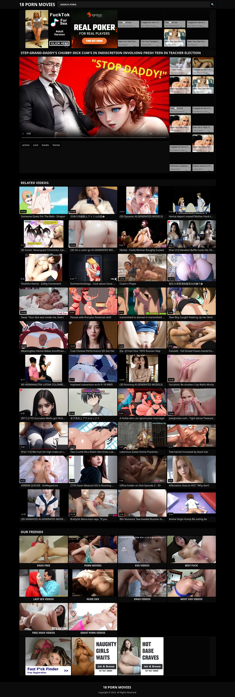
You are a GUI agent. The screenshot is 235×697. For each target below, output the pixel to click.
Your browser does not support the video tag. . (94, 99)
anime (26, 145)
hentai (56, 145)
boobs (45, 145)
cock (35, 145)
